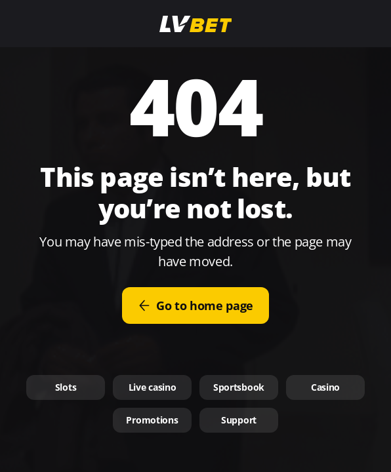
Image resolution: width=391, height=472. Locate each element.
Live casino (152, 387)
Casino (325, 387)
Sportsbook (238, 387)
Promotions (152, 420)
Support (239, 420)
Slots (66, 387)
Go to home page (195, 305)
